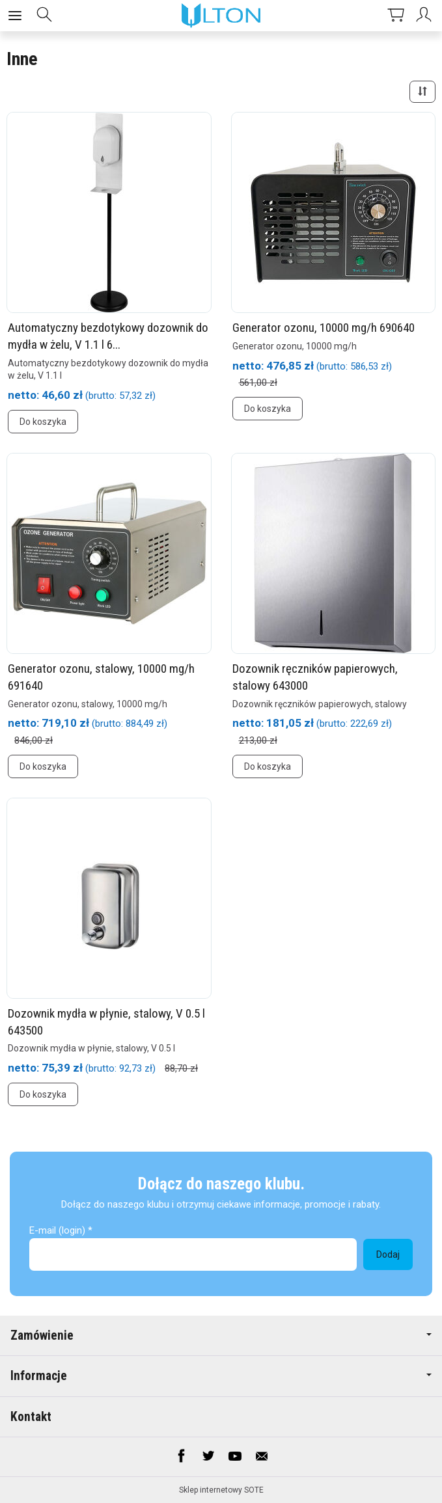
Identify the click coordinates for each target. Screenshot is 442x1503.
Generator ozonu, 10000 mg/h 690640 (323, 327)
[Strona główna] (221, 15)
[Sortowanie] (422, 92)
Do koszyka (43, 421)
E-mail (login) (57, 1230)
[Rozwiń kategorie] (15, 15)
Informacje (221, 1375)
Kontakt (30, 1416)
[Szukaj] (44, 15)
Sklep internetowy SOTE (221, 1490)
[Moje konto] (425, 15)
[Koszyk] (395, 15)
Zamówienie (221, 1335)
